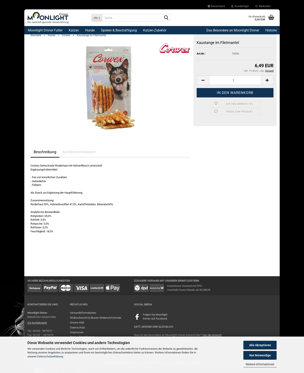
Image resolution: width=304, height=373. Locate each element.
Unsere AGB (77, 327)
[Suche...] (96, 17)
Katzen (74, 30)
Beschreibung (45, 157)
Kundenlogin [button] (240, 6)
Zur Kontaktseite (37, 327)
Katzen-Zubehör (154, 30)
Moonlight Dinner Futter (45, 30)
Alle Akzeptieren (260, 345)
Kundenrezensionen (79, 157)
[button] (216, 6)
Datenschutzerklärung (50, 356)
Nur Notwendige (260, 355)
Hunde (90, 30)
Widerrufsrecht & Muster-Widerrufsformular (95, 322)
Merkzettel (262, 6)
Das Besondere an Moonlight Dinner (232, 30)
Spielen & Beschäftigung (119, 30)
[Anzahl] (235, 85)
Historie (271, 30)
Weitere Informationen (260, 364)
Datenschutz (77, 332)
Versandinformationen (83, 318)
